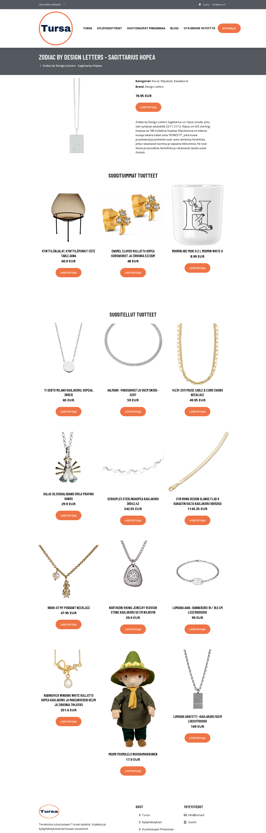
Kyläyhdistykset (109, 26)
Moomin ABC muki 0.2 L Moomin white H (197, 246)
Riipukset (167, 76)
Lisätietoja (148, 102)
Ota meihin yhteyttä (199, 26)
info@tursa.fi (217, 4)
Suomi (203, 4)
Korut (155, 76)
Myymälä (229, 26)
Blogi (174, 26)
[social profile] (64, 4)
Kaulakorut (181, 76)
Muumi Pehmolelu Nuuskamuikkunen (133, 749)
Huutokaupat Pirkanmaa (146, 26)
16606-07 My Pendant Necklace (68, 603)
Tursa (87, 26)
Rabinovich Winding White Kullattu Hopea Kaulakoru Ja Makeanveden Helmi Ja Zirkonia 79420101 (68, 695)
